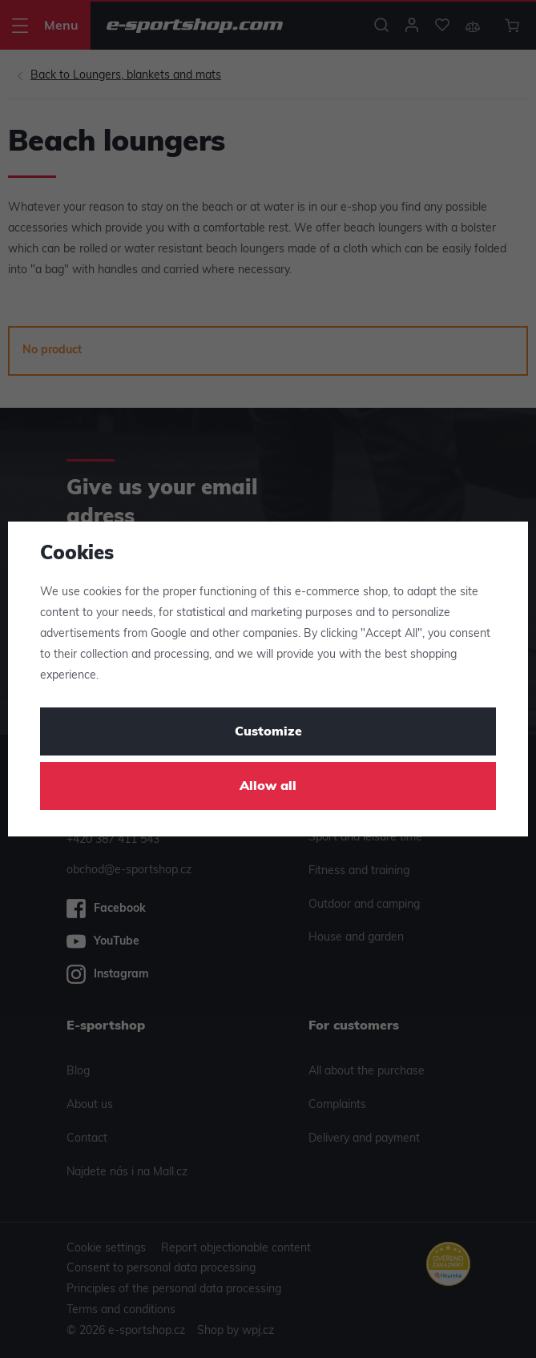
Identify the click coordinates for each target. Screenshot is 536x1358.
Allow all (268, 786)
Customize (268, 732)
